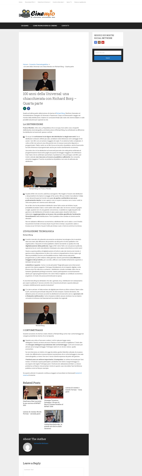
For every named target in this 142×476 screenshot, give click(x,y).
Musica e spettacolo (80, 2)
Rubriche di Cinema (43, 2)
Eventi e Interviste (58, 2)
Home (20, 2)
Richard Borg (60, 113)
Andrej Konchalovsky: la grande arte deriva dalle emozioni (53, 426)
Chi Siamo (24, 26)
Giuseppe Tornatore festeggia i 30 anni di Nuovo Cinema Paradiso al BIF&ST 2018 (53, 403)
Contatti (65, 26)
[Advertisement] (54, 50)
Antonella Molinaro (41, 443)
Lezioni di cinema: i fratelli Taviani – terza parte (73, 390)
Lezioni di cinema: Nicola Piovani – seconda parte (32, 413)
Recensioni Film (29, 2)
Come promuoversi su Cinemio (45, 26)
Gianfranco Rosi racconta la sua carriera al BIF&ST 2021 (32, 403)
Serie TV (69, 2)
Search (108, 58)
